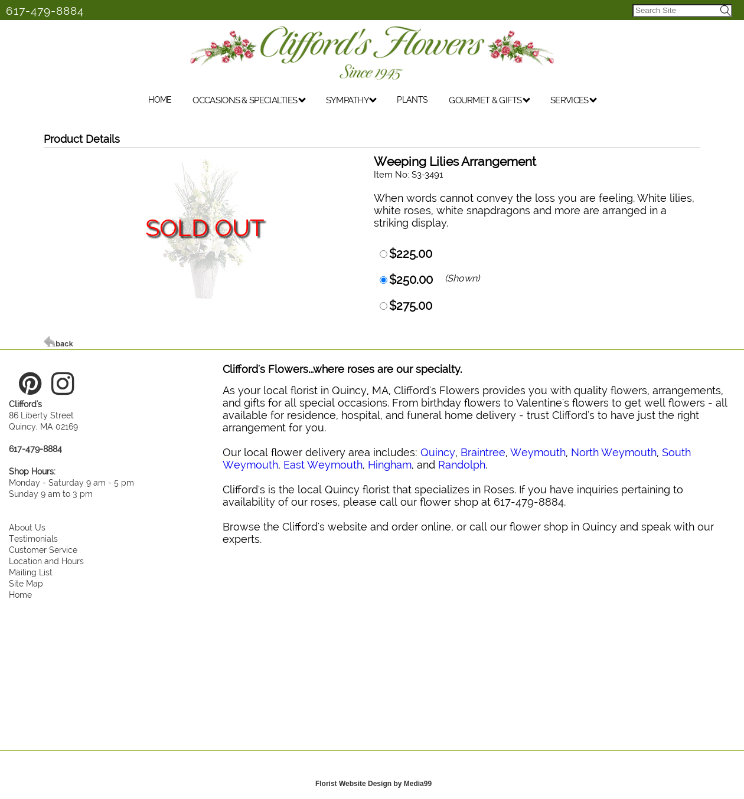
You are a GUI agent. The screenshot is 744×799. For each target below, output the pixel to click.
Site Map (26, 583)
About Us (27, 527)
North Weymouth (614, 452)
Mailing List (31, 572)
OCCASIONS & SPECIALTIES (248, 101)
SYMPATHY (351, 101)
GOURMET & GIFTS (489, 101)
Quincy (437, 452)
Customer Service (43, 550)
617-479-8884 (45, 10)
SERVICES (573, 101)
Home (20, 595)
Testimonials (33, 538)
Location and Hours (46, 561)
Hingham (390, 465)
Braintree (483, 452)
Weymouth (538, 452)
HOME (159, 101)
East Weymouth (323, 465)
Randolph (461, 465)
